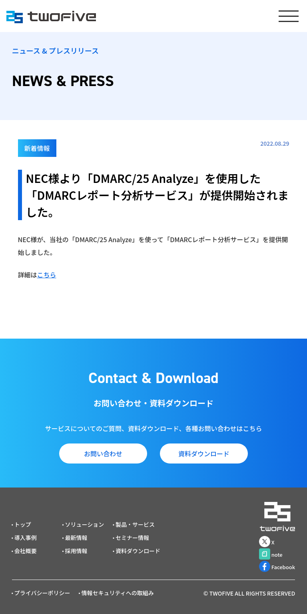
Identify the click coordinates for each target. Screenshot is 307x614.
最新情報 (76, 538)
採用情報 (76, 551)
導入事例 (25, 538)
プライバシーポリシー (42, 593)
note (271, 554)
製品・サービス (135, 524)
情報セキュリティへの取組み (118, 593)
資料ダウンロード (203, 453)
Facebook (277, 566)
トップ (22, 524)
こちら (46, 274)
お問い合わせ (103, 453)
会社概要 (25, 551)
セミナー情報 (132, 538)
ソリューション (84, 524)
